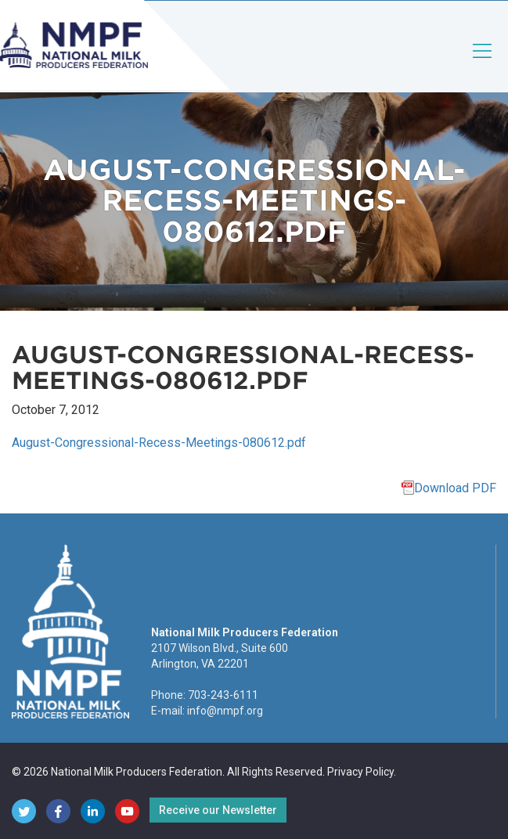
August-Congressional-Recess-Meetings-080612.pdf (159, 442)
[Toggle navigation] (483, 63)
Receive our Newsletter (218, 810)
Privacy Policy (360, 771)
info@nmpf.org (225, 710)
